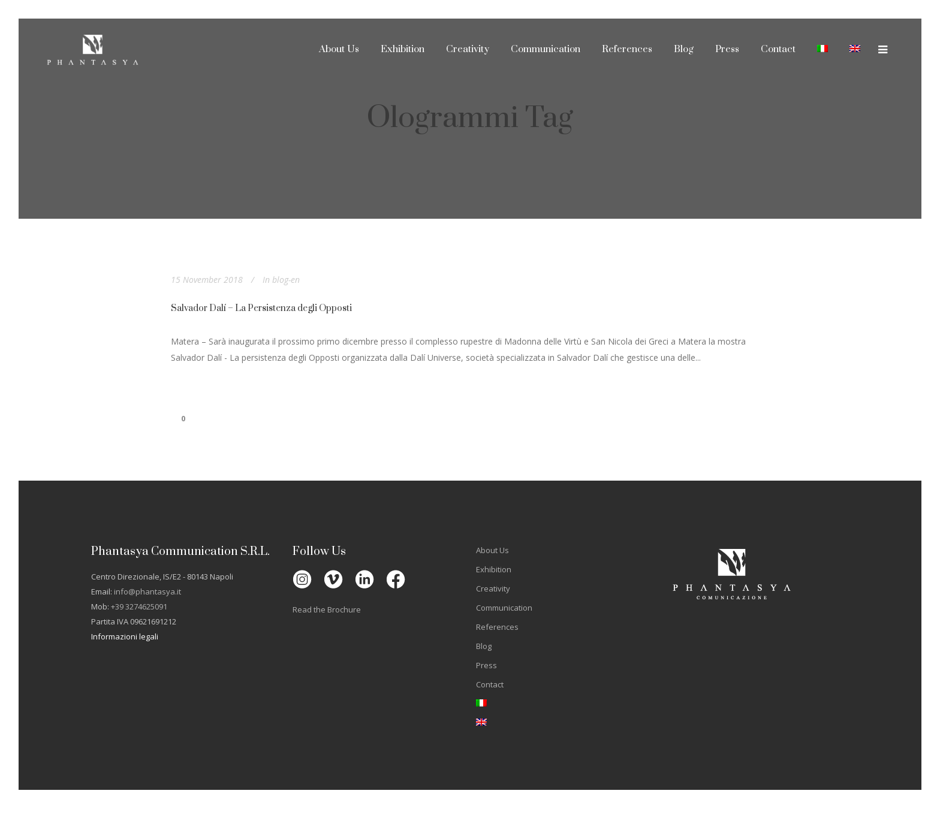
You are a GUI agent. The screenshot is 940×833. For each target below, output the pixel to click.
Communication (504, 607)
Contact (490, 684)
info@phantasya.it (147, 591)
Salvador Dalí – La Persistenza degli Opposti (261, 308)
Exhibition (493, 569)
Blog (484, 646)
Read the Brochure (327, 609)
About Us (492, 550)
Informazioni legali (124, 636)
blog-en (286, 279)
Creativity (493, 588)
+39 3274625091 (139, 606)
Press (486, 665)
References (497, 626)
